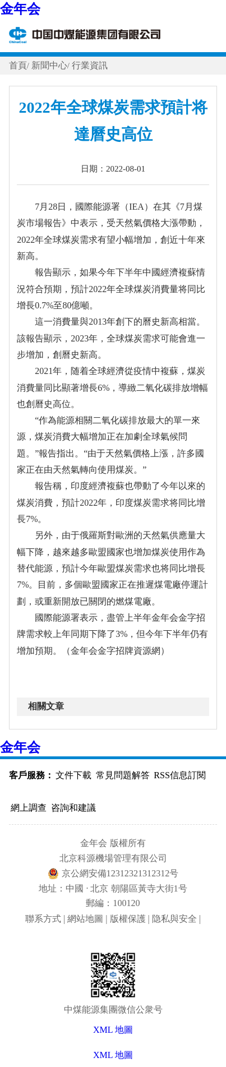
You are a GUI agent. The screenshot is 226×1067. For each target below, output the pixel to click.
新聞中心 (49, 65)
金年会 (20, 9)
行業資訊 (90, 65)
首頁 (18, 65)
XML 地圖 (113, 1055)
